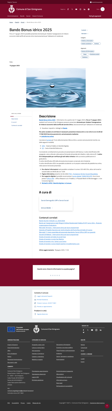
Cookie (29, 403)
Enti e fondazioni (12, 354)
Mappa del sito (37, 403)
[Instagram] (79, 9)
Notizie (83, 345)
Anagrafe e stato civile (38, 345)
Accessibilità (15, 403)
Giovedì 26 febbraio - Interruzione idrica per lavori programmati (58, 234)
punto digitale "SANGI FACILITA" (82, 176)
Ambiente (59, 353)
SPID (43, 146)
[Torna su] (107, 406)
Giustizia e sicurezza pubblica (64, 348)
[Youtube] (75, 9)
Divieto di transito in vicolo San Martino (51, 239)
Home (11, 22)
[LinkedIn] (83, 9)
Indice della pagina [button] (16, 113)
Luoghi (83, 359)
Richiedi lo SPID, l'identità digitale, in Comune (56, 183)
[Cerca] (103, 9)
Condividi (84, 30)
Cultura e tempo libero (38, 348)
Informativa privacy (61, 380)
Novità (17, 22)
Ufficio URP (50, 178)
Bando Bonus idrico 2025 (47, 120)
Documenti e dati (12, 362)
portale (49, 140)
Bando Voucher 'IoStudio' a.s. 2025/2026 (52, 221)
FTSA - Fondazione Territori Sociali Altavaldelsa (83, 174)
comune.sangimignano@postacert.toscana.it (20, 391)
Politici (9, 357)
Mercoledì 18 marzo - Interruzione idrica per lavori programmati (59, 228)
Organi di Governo (13, 345)
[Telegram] (88, 9)
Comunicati (84, 348)
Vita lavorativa (36, 351)
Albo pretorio (60, 374)
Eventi (82, 362)
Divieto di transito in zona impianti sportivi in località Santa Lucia (59, 244)
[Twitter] (71, 9)
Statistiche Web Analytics (97, 403)
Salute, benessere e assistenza (65, 356)
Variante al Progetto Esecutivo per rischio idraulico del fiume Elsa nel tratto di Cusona (65, 230)
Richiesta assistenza (37, 380)
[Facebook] (67, 9)
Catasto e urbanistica (38, 357)
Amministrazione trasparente (64, 371)
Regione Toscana (12, 2)
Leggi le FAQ (35, 377)
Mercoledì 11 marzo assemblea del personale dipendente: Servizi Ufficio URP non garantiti (67, 232)
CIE (43, 148)
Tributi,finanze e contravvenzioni (65, 351)
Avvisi (22, 22)
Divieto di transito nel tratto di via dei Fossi (52, 237)
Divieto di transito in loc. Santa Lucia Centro (52, 241)
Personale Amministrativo (15, 359)
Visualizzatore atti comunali (64, 377)
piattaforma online (47, 136)
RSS (9, 403)
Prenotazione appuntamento (40, 371)
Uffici (9, 351)
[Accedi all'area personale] (96, 2)
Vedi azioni (85, 34)
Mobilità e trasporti (37, 359)
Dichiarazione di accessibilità (64, 386)
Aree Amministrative (13, 348)
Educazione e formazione (63, 345)
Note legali (59, 383)
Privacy (23, 403)
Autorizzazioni (60, 359)
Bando (65, 128)
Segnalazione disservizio (39, 374)
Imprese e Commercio (38, 354)
